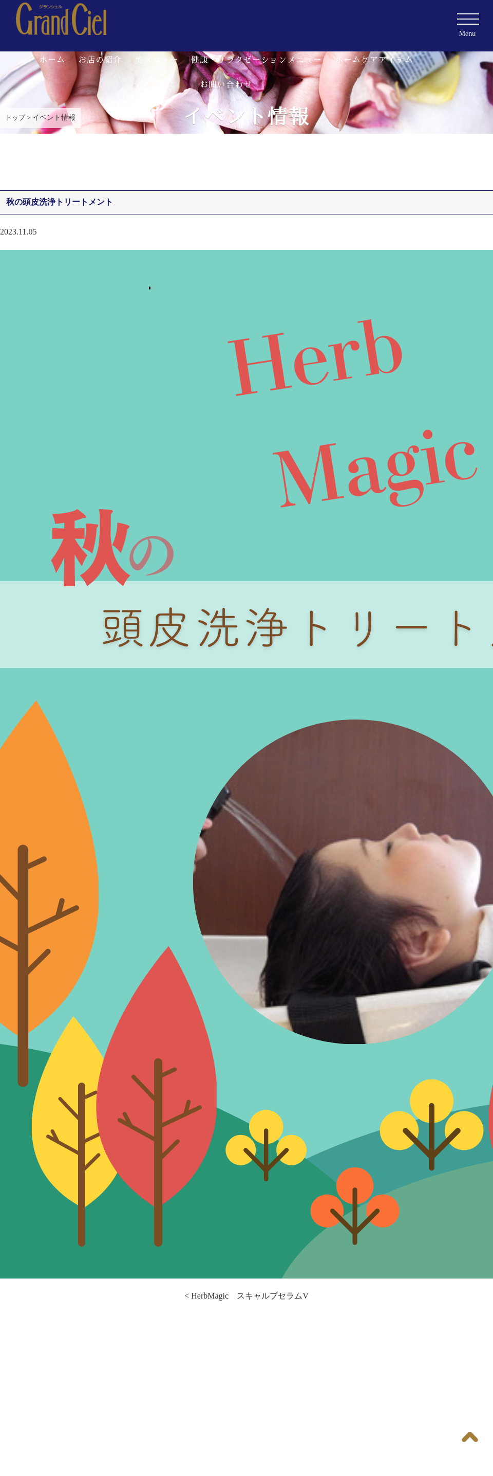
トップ (15, 117)
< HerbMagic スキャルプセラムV (246, 1295)
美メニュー (156, 60)
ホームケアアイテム (374, 60)
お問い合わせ (226, 85)
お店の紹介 (100, 60)
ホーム (52, 60)
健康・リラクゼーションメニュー (256, 60)
